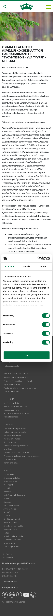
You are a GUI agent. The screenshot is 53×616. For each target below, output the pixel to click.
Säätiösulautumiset (12, 519)
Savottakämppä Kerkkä (13, 526)
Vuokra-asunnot (11, 522)
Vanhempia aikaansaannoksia (16, 406)
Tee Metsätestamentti (13, 435)
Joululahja (8, 449)
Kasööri (7, 362)
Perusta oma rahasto (13, 438)
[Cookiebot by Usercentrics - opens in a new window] (38, 258)
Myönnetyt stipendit (12, 384)
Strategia (7, 502)
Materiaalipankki (11, 481)
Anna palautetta (10, 587)
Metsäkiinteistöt (11, 529)
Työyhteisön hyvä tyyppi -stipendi (18, 381)
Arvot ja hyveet (10, 509)
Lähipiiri (7, 515)
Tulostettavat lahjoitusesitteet (16, 452)
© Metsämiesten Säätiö (13, 601)
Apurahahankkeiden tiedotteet (16, 413)
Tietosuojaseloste (11, 366)
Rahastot (7, 491)
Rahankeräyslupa (11, 462)
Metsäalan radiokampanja (14, 495)
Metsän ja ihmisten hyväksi (15, 432)
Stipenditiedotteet (11, 416)
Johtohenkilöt (9, 543)
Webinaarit (8, 485)
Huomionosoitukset (12, 539)
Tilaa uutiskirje (9, 581)
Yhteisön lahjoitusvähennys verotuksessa (22, 456)
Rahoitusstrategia (11, 505)
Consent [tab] (9, 266)
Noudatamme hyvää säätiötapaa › (18, 563)
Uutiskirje (8, 488)
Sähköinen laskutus (12, 478)
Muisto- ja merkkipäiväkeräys (16, 445)
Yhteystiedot (9, 474)
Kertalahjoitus (10, 442)
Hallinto (7, 498)
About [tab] (43, 266)
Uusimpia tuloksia (11, 403)
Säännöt (7, 512)
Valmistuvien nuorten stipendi (16, 377)
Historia (7, 533)
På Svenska (8, 557)
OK (26, 355)
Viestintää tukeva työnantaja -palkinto (20, 388)
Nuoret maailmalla (11, 410)
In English (7, 554)
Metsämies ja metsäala (13, 536)
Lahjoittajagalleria (11, 459)
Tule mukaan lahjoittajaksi (15, 428)
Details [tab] (26, 266)
